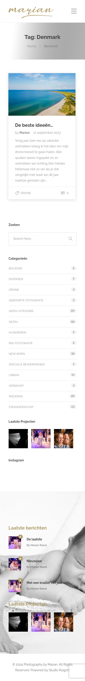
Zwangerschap (21, 407)
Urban (14, 375)
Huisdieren (17, 332)
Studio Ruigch (59, 670)
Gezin (13, 322)
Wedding (16, 396)
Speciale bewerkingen (27, 364)
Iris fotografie (21, 343)
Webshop (16, 385)
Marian (25, 132)
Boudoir (15, 268)
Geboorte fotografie (26, 300)
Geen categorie (21, 311)
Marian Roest (39, 545)
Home (31, 46)
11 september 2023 (47, 132)
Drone (26, 193)
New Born (17, 353)
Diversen (16, 279)
